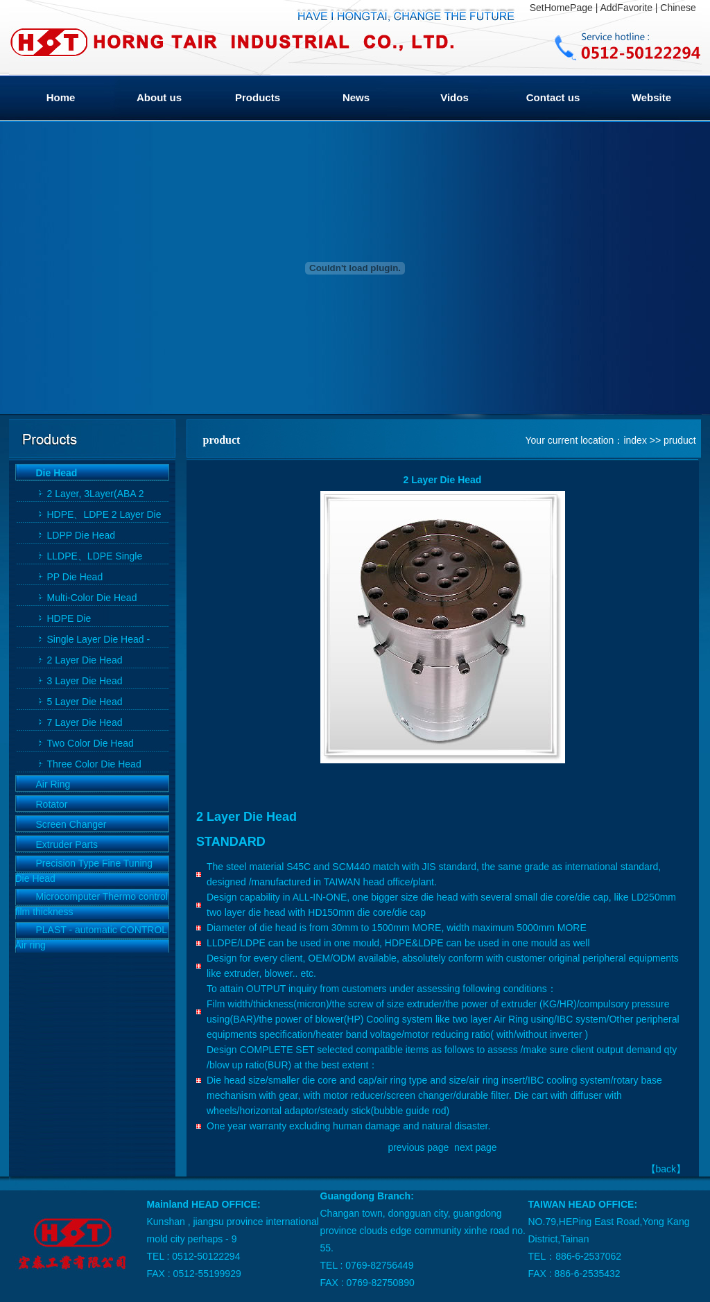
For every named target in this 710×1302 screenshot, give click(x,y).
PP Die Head (75, 576)
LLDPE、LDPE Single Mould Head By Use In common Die (95, 557)
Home (61, 97)
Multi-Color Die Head (92, 597)
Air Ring (53, 784)
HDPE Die (69, 618)
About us (159, 97)
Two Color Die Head (90, 743)
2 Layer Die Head (85, 660)
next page (475, 1147)
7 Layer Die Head (85, 722)
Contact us (553, 97)
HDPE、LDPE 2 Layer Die (104, 514)
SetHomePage (561, 7)
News (356, 97)
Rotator (52, 804)
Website (651, 97)
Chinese (677, 7)
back (666, 1168)
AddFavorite (626, 7)
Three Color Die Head (94, 764)
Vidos (454, 97)
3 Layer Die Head (85, 680)
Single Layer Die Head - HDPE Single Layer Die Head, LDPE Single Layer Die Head (102, 641)
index (634, 440)
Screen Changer (71, 824)
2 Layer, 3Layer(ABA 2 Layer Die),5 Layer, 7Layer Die (104, 495)
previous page (418, 1147)
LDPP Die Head (81, 535)
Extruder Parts (67, 844)
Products (257, 97)
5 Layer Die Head (85, 701)
